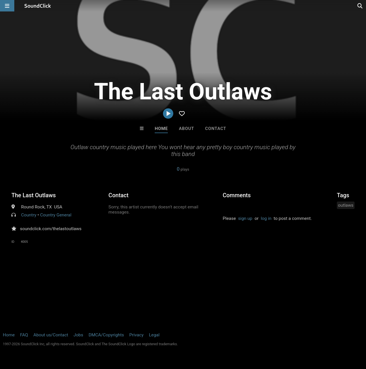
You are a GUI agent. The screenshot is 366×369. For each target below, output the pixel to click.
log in (266, 218)
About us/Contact (50, 335)
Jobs (78, 335)
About (186, 128)
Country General (55, 215)
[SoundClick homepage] (37, 6)
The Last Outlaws (33, 195)
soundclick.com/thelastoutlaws (50, 228)
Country (28, 215)
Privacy (136, 335)
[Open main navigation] (7, 5)
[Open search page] (360, 5)
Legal (154, 335)
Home (161, 128)
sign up (245, 218)
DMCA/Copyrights (106, 335)
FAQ (24, 335)
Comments (237, 195)
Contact (215, 128)
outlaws (345, 205)
